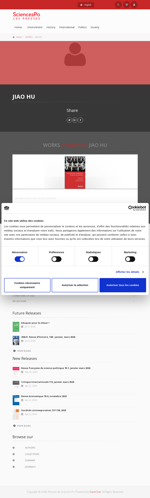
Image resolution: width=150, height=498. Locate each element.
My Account (20, 301)
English (85, 4)
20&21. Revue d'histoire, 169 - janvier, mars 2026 (48, 336)
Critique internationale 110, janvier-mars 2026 (47, 381)
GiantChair (95, 491)
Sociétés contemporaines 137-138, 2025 (43, 410)
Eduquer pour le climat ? (35, 322)
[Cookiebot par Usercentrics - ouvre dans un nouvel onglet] (131, 208)
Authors (29, 36)
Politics (82, 27)
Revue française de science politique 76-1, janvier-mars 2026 (55, 368)
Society (95, 27)
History (50, 27)
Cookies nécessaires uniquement (27, 285)
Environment (35, 27)
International (66, 27)
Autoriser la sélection (75, 285)
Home (18, 27)
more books (22, 350)
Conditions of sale (24, 295)
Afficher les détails (127, 271)
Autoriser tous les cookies (123, 285)
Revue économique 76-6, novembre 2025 (44, 396)
